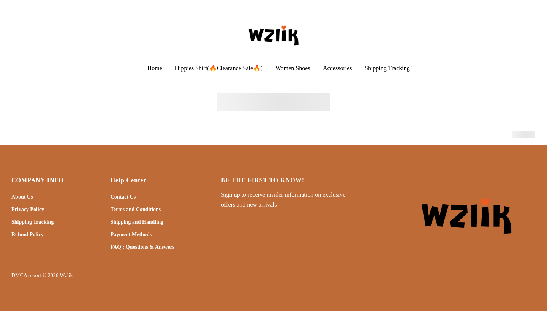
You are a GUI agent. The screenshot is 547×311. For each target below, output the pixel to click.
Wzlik (66, 275)
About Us (22, 197)
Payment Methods (131, 234)
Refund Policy (27, 234)
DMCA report (26, 275)
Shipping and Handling (137, 222)
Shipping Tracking (32, 222)
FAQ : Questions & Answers (143, 247)
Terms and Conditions (136, 209)
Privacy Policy (27, 209)
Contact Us (123, 197)
